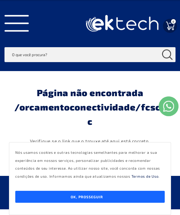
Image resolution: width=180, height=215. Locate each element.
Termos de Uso (145, 176)
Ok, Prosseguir (87, 197)
